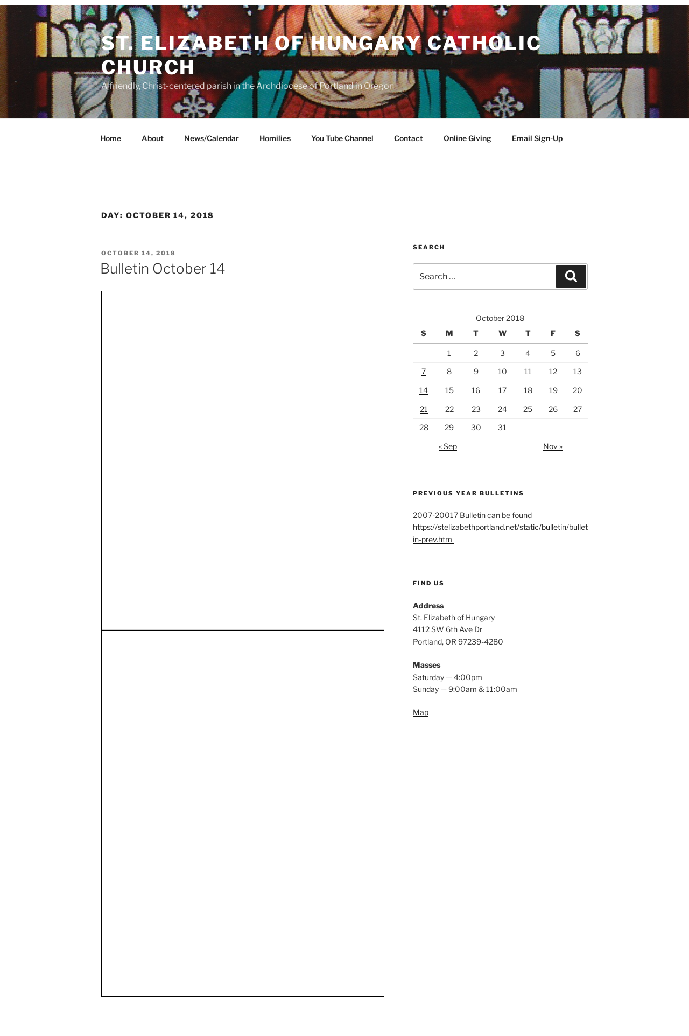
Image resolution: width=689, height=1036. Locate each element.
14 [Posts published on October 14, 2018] (423, 390)
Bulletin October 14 (163, 268)
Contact (408, 138)
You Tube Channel (342, 138)
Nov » (553, 446)
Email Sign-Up (537, 138)
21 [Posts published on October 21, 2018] (424, 409)
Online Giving (467, 138)
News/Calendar (211, 138)
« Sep (448, 446)
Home (110, 138)
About (153, 138)
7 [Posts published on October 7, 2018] (423, 371)
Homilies (275, 138)
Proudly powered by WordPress (152, 1010)
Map (420, 712)
